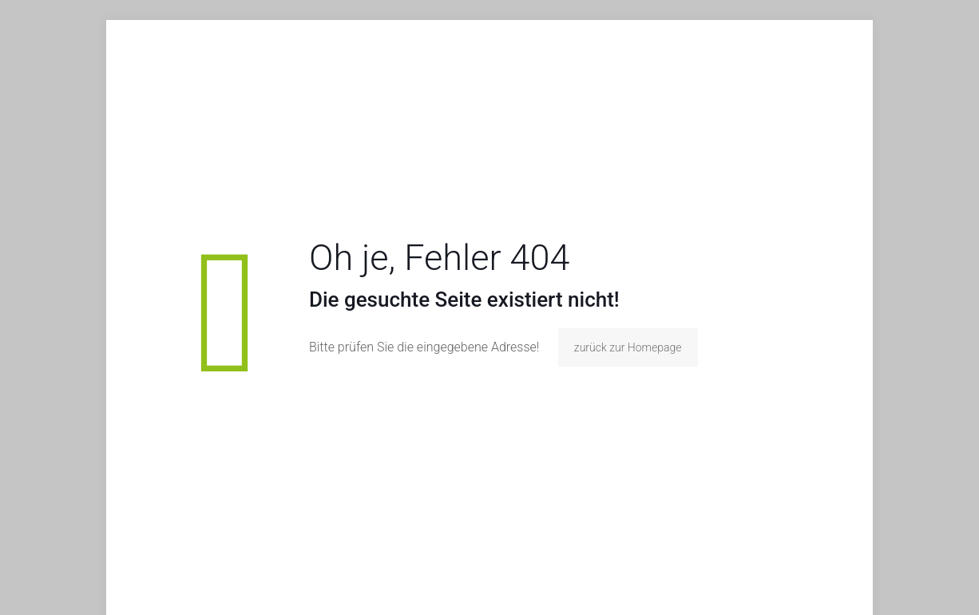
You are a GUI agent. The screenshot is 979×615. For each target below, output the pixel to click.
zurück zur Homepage (628, 347)
